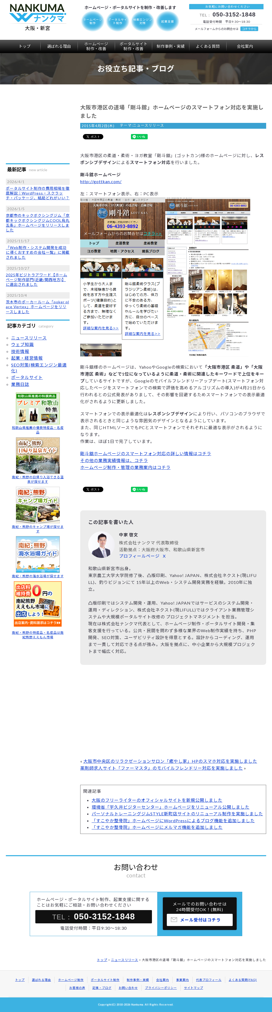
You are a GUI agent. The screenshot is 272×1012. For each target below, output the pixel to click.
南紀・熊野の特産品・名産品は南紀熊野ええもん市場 (38, 635)
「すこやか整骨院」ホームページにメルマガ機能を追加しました (157, 827)
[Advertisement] (173, 712)
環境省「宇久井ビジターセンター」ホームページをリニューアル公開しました (170, 806)
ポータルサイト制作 (105, 979)
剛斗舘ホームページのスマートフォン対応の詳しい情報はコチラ (145, 453)
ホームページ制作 (71, 979)
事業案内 (182, 979)
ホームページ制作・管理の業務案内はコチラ (125, 467)
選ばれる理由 (59, 46)
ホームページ (96, 46)
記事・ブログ (102, 987)
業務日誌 (20, 384)
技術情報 (20, 351)
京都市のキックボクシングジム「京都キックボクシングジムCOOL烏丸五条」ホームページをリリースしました (38, 222)
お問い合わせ (128, 987)
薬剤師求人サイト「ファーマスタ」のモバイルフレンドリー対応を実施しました (161, 767)
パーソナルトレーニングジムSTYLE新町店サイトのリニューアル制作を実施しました (177, 813)
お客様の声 (77, 987)
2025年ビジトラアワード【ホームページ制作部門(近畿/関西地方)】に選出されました (36, 280)
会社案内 (245, 46)
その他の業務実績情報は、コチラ (114, 460)
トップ (25, 46)
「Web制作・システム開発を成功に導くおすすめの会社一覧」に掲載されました (38, 252)
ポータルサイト (133, 46)
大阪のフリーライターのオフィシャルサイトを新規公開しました (157, 800)
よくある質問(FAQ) (243, 979)
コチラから (249, 29)
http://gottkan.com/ (101, 181)
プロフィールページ (139, 555)
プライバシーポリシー (161, 987)
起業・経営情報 (27, 357)
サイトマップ (193, 987)
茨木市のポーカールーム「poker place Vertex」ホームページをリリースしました (37, 307)
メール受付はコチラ (200, 922)
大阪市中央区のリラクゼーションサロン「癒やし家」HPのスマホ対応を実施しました (170, 761)
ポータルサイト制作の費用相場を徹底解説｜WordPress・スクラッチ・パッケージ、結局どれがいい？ (38, 193)
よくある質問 (208, 46)
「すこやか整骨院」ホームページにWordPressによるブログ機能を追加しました (173, 820)
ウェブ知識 (22, 344)
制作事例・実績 (171, 46)
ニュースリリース (148, 125)
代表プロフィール (209, 979)
